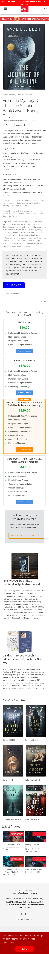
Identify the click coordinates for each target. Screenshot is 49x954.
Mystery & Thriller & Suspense (21, 95)
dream (10, 230)
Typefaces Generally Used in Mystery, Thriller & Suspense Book (13, 872)
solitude (6, 238)
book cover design (31, 243)
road (14, 224)
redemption (32, 224)
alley (25, 238)
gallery (12, 238)
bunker (30, 238)
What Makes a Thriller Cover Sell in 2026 (33, 871)
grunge (31, 232)
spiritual (31, 235)
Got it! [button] (24, 949)
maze (15, 235)
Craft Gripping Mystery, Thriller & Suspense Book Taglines (12, 846)
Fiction (5, 95)
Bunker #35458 (31, 740)
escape (37, 240)
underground (19, 230)
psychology (29, 221)
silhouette (29, 230)
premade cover (17, 243)
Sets (29, 907)
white (21, 232)
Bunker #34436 (9, 740)
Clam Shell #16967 (33, 820)
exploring (6, 243)
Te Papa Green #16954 (12, 820)
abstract (6, 232)
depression (23, 235)
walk (33, 227)
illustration (14, 232)
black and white (27, 240)
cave (37, 235)
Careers (23, 905)
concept (21, 221)
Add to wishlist (12, 293)
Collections (22, 907)
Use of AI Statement (36, 905)
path (24, 227)
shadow (38, 221)
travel (29, 227)
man (9, 221)
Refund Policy (37, 899)
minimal (19, 238)
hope (38, 227)
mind (39, 230)
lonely (43, 227)
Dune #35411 (8, 780)
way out (6, 240)
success (6, 235)
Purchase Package (24, 351)
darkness (13, 240)
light (39, 224)
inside (43, 238)
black (26, 232)
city (35, 230)
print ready (26, 246)
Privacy (28, 899)
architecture (40, 232)
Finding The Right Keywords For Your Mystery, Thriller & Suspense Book (32, 848)
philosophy (7, 224)
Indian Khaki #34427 (33, 780)
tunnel (14, 221)
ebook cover (17, 246)
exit (19, 240)
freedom (11, 227)
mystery (20, 224)
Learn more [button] (8, 942)
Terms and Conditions (15, 899)
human (19, 227)
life (11, 235)
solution (37, 238)
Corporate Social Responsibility (29, 902)
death (5, 227)
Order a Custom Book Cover (26, 536)
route (5, 230)
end (25, 224)
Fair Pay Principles (12, 905)
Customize (13, 285)
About (13, 902)
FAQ (8, 902)
